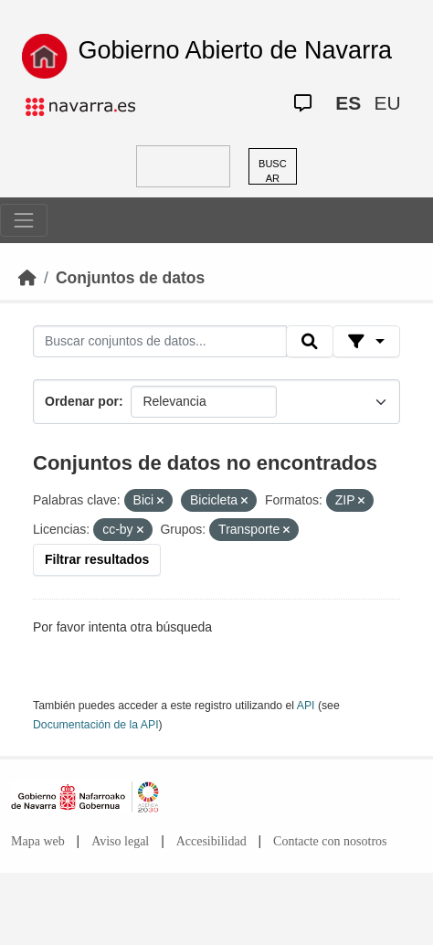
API (306, 705)
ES (348, 102)
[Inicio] (27, 278)
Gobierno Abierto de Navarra (235, 50)
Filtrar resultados (97, 559)
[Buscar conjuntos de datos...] (160, 341)
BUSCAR (273, 171)
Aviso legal (120, 841)
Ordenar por (82, 401)
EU (387, 102)
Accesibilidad (211, 841)
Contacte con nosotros (329, 841)
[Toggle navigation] (24, 220)
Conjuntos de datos (130, 278)
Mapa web (38, 841)
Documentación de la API (96, 724)
